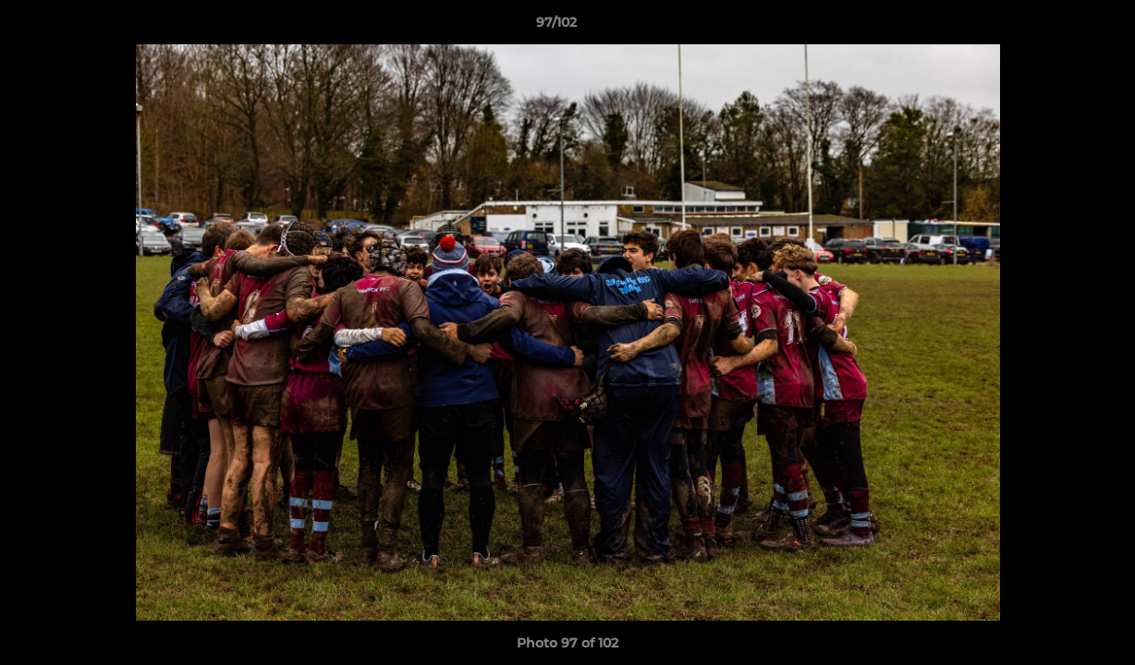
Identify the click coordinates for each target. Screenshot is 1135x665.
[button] (1057, 26)
